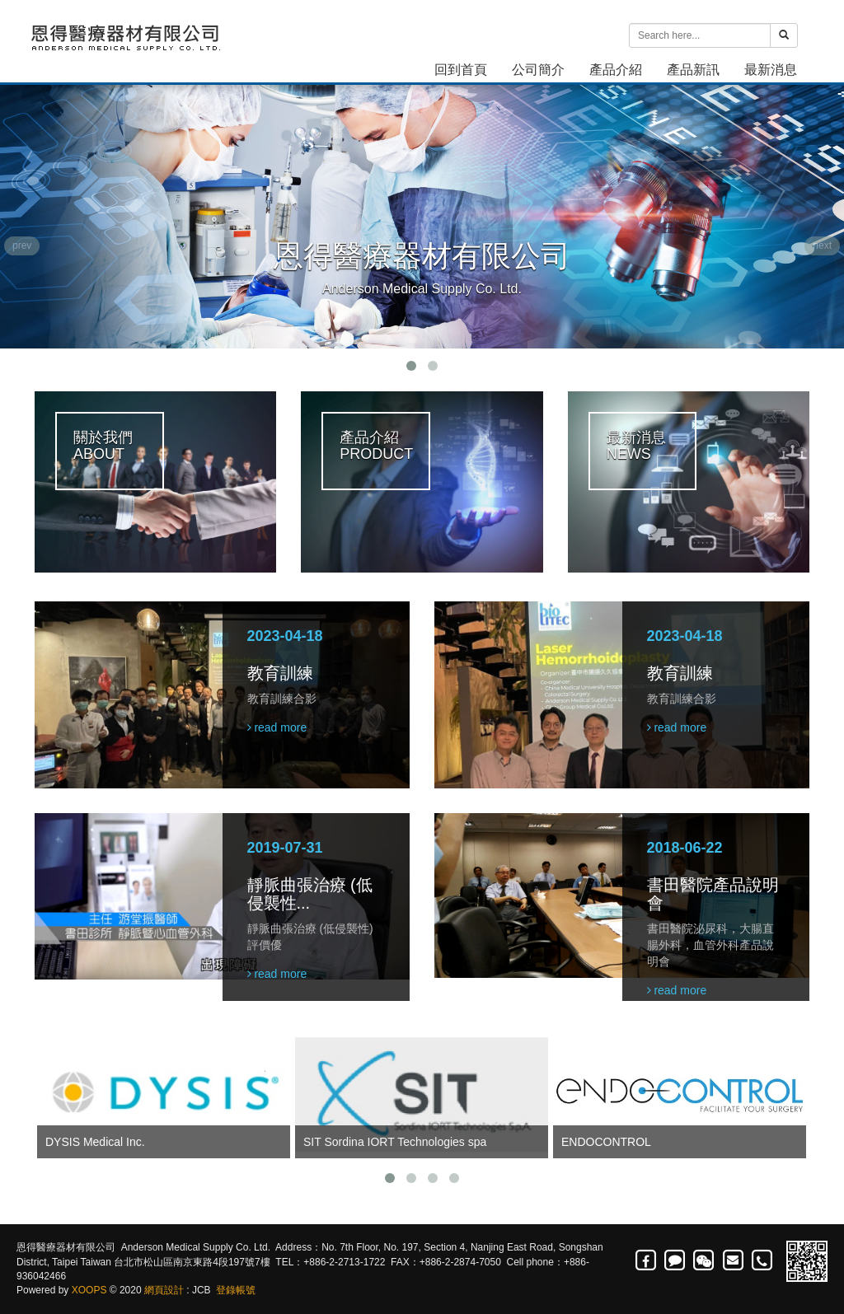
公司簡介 (538, 70)
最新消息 (770, 70)
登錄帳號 (236, 1290)
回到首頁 (460, 70)
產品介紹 (615, 70)
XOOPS (89, 1290)
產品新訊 (693, 70)
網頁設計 (164, 1290)
